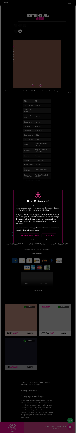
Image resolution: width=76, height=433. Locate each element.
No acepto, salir (49, 235)
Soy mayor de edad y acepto (30, 235)
